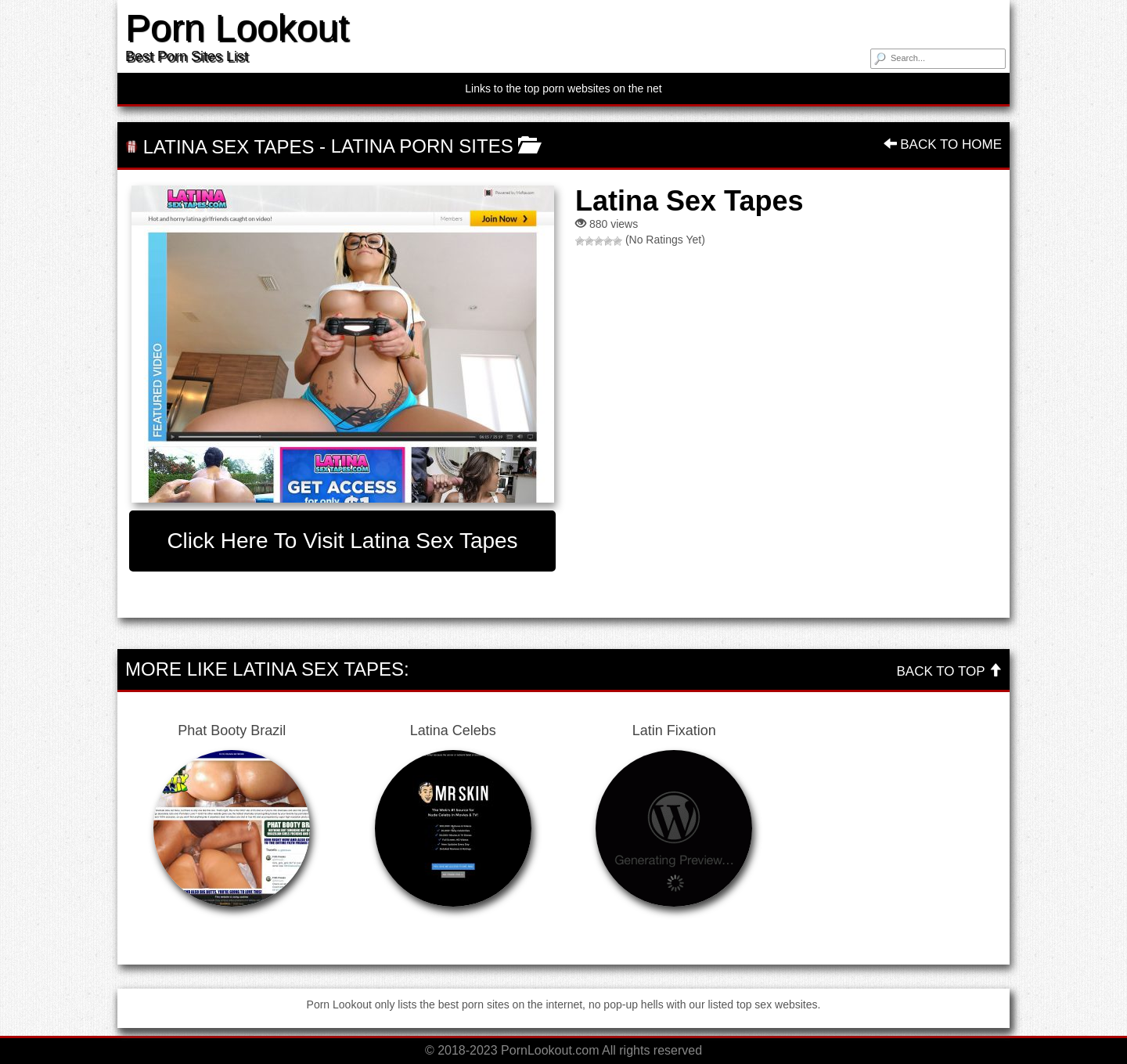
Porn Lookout (237, 28)
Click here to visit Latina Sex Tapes (342, 540)
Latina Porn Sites (422, 146)
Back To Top (949, 671)
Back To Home (943, 144)
